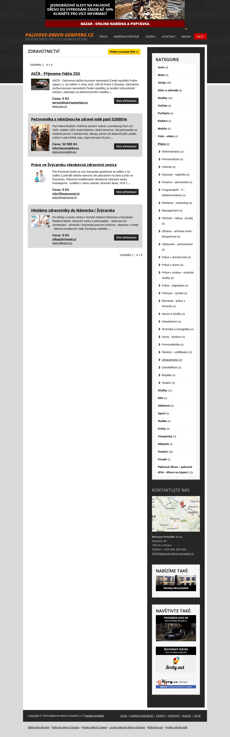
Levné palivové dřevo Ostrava (127, 727)
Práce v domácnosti (176, 257)
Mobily (164, 128)
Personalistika (173, 344)
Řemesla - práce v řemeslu (173, 303)
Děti (162, 398)
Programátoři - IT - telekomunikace (174, 192)
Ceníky (150, 36)
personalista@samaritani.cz (70, 102)
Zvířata (164, 105)
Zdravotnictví (172, 359)
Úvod (103, 36)
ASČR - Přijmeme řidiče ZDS (55, 73)
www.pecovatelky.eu (64, 151)
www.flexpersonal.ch (64, 197)
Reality (165, 98)
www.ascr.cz (59, 106)
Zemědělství (171, 367)
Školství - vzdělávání (177, 352)
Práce (163, 143)
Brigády (168, 375)
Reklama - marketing (177, 202)
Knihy (164, 428)
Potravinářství (172, 159)
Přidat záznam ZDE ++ (124, 51)
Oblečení (166, 405)
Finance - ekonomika (177, 182)
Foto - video (168, 136)
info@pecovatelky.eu (65, 148)
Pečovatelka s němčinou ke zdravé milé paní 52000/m (79, 119)
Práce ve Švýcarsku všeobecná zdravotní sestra (74, 164)
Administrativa (173, 151)
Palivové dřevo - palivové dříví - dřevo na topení (175, 469)
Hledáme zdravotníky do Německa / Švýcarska (73, 210)
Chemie (169, 166)
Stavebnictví (171, 321)
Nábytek (165, 444)
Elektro (164, 120)
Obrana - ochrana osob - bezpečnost (177, 233)
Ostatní (168, 382)
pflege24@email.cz (64, 239)
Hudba (164, 421)
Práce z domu (172, 264)
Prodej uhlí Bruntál (176, 727)
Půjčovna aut (155, 727)
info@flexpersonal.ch (66, 193)
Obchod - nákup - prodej (177, 220)
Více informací (126, 101)
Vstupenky (167, 436)
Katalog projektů (94, 715)
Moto (163, 75)
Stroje (164, 82)
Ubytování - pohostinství (177, 246)
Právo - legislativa (175, 285)
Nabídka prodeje (126, 36)
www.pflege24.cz (62, 243)
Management (172, 210)
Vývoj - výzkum (173, 336)
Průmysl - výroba (174, 293)
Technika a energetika (178, 329)
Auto (163, 67)
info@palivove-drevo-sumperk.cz (173, 553)
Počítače (165, 113)
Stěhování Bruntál (38, 727)
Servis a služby (173, 313)
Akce (200, 36)
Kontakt (169, 36)
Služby (165, 390)
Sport (163, 413)
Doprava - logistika (176, 174)
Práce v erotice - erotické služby (178, 275)
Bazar (186, 36)
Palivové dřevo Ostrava (65, 727)
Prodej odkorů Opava (94, 727)
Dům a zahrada (170, 90)
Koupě (164, 459)
